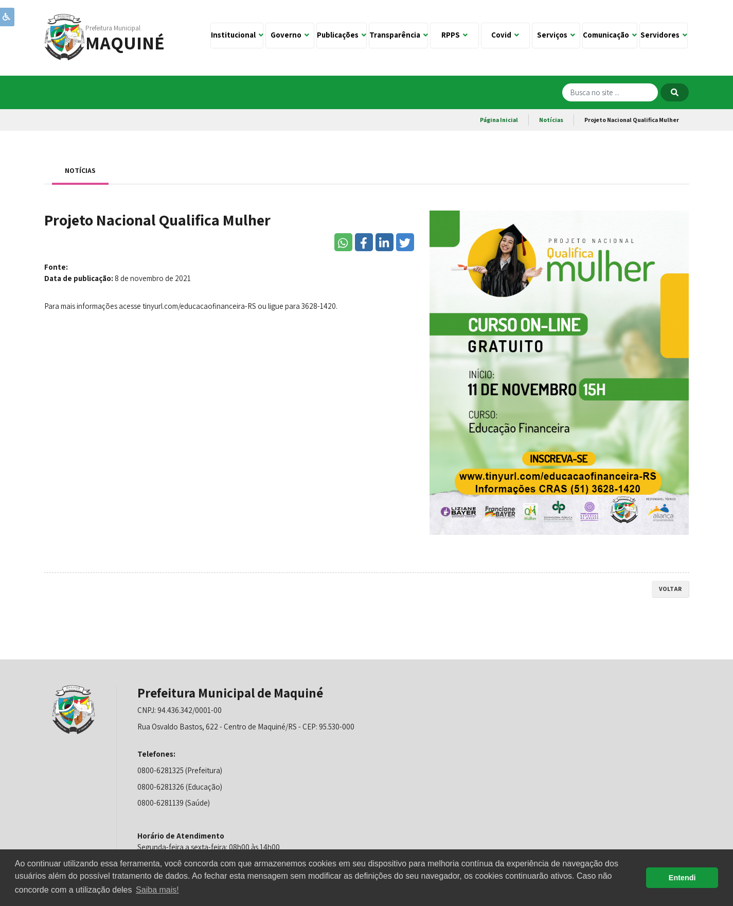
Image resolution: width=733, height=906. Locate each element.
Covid (505, 35)
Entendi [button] (682, 878)
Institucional (237, 35)
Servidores (663, 35)
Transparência (398, 35)
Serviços (556, 35)
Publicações (341, 35)
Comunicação (610, 35)
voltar (670, 589)
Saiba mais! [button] (157, 889)
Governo (290, 35)
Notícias (551, 120)
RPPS (454, 35)
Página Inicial (499, 120)
